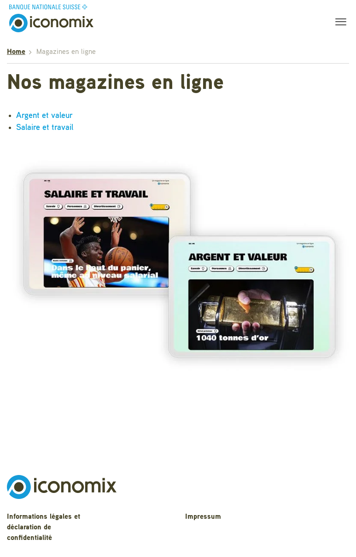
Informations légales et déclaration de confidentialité (43, 527)
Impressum (203, 517)
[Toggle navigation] (338, 23)
